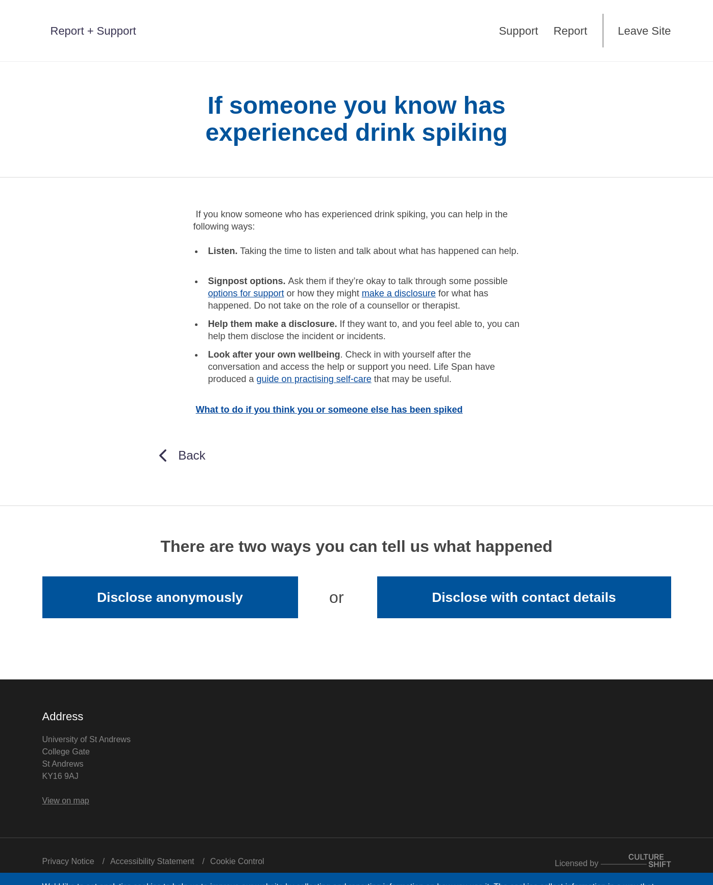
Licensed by (613, 863)
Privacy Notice (68, 861)
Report (570, 30)
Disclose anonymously (170, 597)
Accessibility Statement (152, 861)
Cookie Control (237, 861)
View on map (65, 800)
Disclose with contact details (524, 597)
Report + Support (93, 30)
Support (518, 30)
